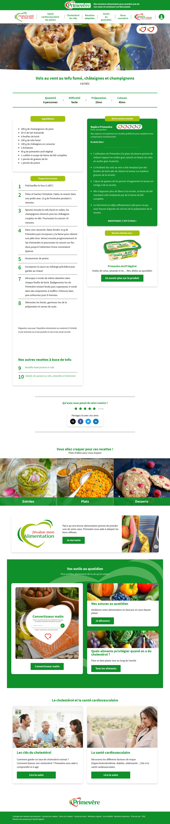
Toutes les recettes (29, 24)
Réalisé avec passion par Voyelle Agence (28, 819)
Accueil (19, 24)
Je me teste (74, 540)
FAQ (143, 816)
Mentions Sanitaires (122, 816)
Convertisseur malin (47, 666)
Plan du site (136, 816)
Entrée (39, 24)
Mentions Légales (95, 816)
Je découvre (102, 621)
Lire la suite (36, 775)
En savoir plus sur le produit (122, 278)
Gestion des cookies (50, 816)
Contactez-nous (80, 816)
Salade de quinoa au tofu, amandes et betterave (50, 376)
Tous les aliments (105, 668)
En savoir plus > (97, 142)
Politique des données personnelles (27, 816)
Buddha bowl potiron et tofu (39, 367)
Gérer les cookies (66, 816)
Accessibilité (108, 816)
